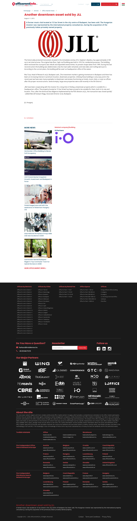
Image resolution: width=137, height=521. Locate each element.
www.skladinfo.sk (48, 493)
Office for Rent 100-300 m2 (87, 292)
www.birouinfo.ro (48, 465)
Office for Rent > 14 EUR (65, 296)
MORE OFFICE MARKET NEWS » (35, 268)
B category (104, 294)
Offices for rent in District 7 (24, 303)
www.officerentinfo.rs (69, 467)
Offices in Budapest (43, 296)
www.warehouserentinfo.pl (70, 486)
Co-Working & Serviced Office (109, 296)
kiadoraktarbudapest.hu (89, 435)
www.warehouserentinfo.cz (70, 478)
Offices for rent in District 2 (24, 292)
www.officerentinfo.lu (89, 459)
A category (104, 292)
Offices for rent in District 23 (24, 333)
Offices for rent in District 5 (24, 299)
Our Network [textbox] (45, 4)
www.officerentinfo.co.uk (109, 465)
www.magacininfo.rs (108, 484)
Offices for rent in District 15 (24, 322)
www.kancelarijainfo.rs (69, 465)
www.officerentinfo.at (49, 450)
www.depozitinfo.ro (88, 484)
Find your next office (109, 4)
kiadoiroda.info (47, 435)
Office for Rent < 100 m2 (86, 290)
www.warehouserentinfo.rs (110, 486)
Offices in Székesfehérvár (45, 315)
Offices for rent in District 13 (24, 317)
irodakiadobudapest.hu (49, 437)
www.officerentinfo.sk (89, 467)
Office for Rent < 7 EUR (65, 290)
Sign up (96, 4)
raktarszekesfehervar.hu (109, 437)
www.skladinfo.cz (68, 476)
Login (87, 4)
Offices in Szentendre (44, 317)
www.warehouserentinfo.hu (110, 478)
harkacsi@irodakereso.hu (26, 347)
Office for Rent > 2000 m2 (87, 301)
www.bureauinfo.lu (88, 456)
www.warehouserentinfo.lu (50, 486)
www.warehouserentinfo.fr (90, 478)
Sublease (103, 299)
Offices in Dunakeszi (43, 301)
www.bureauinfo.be (68, 448)
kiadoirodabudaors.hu (49, 439)
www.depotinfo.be (48, 476)
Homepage (27, 11)
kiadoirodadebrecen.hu (69, 435)
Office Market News (48, 11)
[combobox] (46, 4)
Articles (36, 11)
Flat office (103, 301)
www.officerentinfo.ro (49, 467)
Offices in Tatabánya (43, 319)
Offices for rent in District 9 (24, 308)
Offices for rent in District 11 (24, 312)
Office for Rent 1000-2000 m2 (88, 299)
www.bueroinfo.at (48, 448)
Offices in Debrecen (43, 299)
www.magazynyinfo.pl (69, 484)
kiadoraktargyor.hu (107, 435)
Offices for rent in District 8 (24, 306)
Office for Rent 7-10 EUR (65, 292)
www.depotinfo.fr (88, 476)
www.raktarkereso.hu (108, 476)
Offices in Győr (42, 306)
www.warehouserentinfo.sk (51, 495)
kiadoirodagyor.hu (68, 437)
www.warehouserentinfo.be (51, 478)
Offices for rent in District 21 (24, 328)
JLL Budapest (30, 118)
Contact (81, 4)
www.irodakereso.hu (69, 456)
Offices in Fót (41, 303)
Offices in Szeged (42, 312)
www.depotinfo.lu (48, 484)
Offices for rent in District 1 (24, 290)
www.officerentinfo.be (69, 450)
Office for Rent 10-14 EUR (66, 294)
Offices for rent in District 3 (24, 294)
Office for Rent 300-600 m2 (87, 294)
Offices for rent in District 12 (24, 315)
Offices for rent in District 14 (24, 319)
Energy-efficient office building (109, 290)
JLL (25, 118)
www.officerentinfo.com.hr (90, 450)
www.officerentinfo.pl (108, 459)
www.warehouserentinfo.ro (90, 486)
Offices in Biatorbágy (43, 292)
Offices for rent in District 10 (24, 310)
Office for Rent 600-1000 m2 (87, 296)
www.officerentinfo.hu (69, 459)
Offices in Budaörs (43, 294)
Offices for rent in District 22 (24, 331)
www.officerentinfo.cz (108, 450)
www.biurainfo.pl (107, 456)
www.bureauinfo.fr (48, 456)
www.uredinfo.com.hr (89, 448)
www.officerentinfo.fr (49, 459)
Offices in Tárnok (42, 290)
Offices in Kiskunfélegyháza (45, 308)
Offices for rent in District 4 (24, 296)
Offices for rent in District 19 (24, 326)
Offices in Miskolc (43, 310)
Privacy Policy (106, 517)
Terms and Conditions (92, 517)
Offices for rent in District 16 (24, 324)
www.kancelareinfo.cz (108, 448)
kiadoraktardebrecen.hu (89, 437)
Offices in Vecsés (42, 324)
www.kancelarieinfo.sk (89, 465)
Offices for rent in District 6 (24, 301)
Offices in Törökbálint (44, 322)
